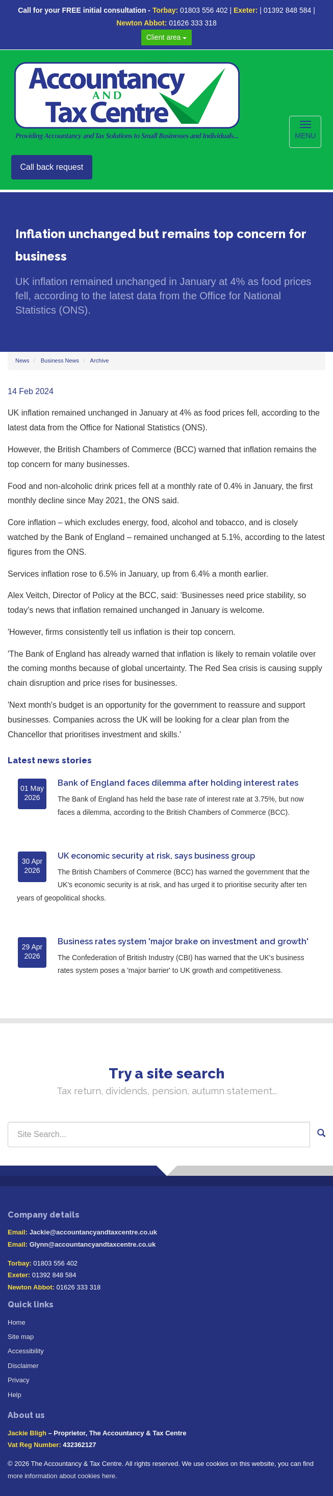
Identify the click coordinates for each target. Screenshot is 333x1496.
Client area (166, 37)
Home (16, 1322)
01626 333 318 (192, 23)
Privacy (19, 1380)
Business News (60, 360)
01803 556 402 (203, 10)
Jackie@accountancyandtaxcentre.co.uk (93, 1232)
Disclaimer (23, 1366)
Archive (99, 360)
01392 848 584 (287, 10)
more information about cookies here (61, 1476)
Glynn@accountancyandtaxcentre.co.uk (93, 1244)
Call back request (52, 167)
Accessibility (26, 1351)
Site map (21, 1336)
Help (14, 1395)
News (22, 360)
